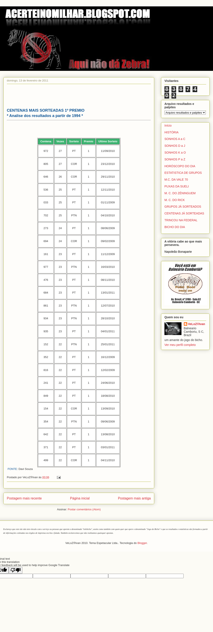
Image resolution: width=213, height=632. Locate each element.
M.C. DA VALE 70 (176, 179)
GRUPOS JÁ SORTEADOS (182, 206)
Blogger (142, 543)
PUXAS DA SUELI (176, 186)
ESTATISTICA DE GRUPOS (183, 172)
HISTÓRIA (171, 132)
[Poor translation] (15, 570)
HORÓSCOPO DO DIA (179, 166)
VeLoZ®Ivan (196, 324)
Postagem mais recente (24, 498)
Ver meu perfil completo (180, 345)
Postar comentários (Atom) (84, 509)
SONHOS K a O (175, 152)
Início (167, 125)
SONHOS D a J (174, 145)
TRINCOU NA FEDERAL (180, 220)
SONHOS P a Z (174, 159)
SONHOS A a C (174, 139)
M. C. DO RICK (174, 200)
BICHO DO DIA (174, 227)
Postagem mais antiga (134, 498)
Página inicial (80, 498)
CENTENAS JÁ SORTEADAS (184, 213)
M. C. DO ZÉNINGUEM (180, 193)
